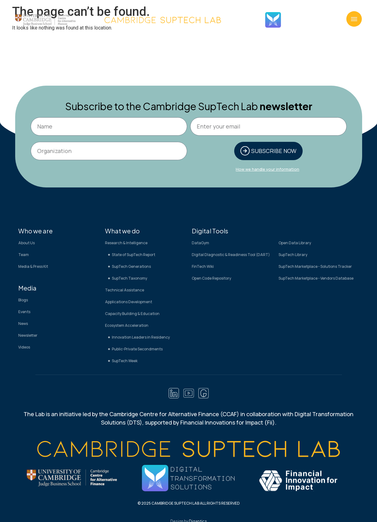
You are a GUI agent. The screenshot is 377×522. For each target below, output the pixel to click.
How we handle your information (267, 170)
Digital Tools (210, 231)
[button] (354, 19)
